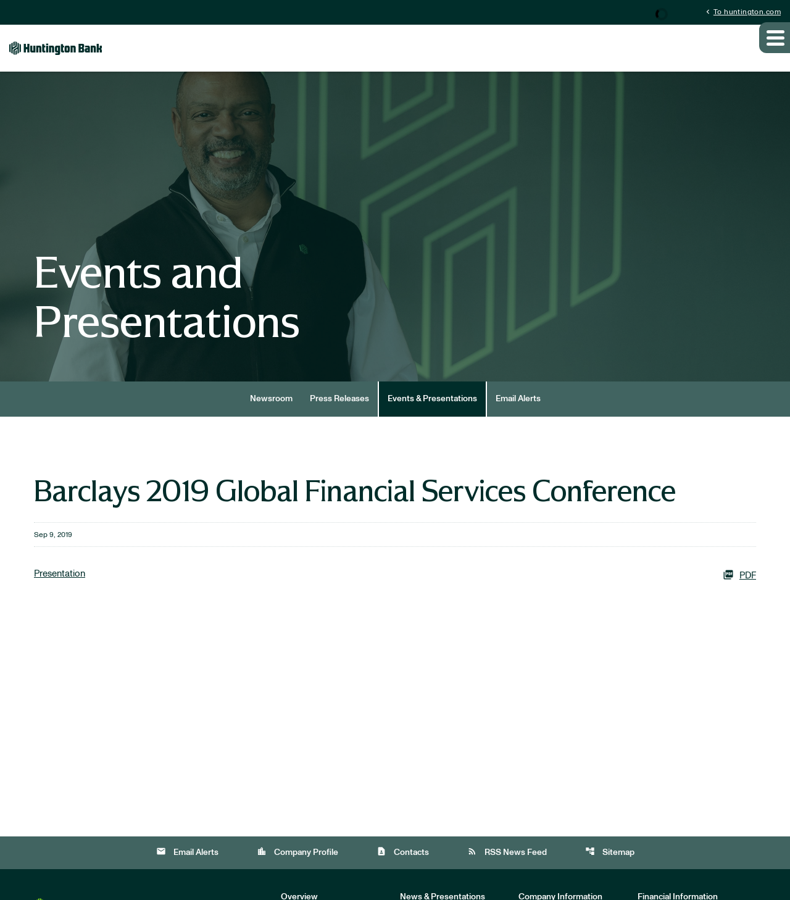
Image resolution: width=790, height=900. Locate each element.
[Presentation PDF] (395, 590)
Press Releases (339, 413)
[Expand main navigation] (774, 51)
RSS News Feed (507, 867)
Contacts (402, 867)
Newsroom (271, 413)
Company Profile (297, 867)
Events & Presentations (432, 413)
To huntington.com (742, 12)
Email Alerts (518, 413)
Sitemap (609, 867)
